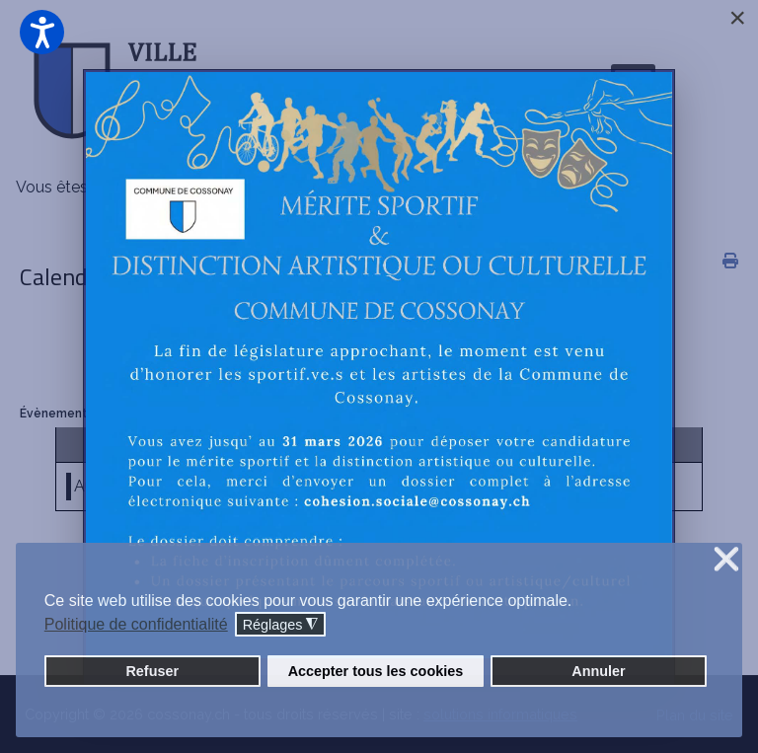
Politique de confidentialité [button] (136, 624)
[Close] (737, 18)
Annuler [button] (598, 671)
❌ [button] (726, 560)
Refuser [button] (152, 671)
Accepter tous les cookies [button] (376, 671)
